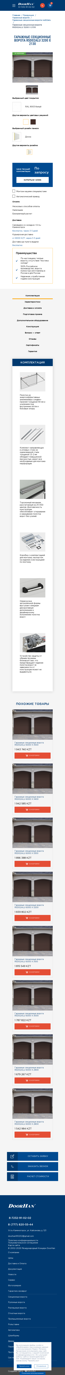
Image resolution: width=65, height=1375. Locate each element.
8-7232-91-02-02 (26, 7)
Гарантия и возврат (17, 1291)
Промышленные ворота (19, 1319)
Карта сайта (14, 1245)
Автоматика (14, 1330)
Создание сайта (21, 1371)
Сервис (11, 1280)
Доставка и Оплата (17, 1263)
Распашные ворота (17, 1308)
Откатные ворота (16, 1313)
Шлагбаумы (13, 1336)
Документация (15, 1269)
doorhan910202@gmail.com (21, 1236)
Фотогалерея (14, 1285)
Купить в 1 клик (32, 180)
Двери (11, 1341)
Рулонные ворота (16, 1302)
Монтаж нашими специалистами (31, 191)
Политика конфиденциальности (23, 1240)
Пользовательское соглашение (23, 1243)
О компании (13, 1252)
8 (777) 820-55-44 (20, 1224)
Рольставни (13, 1324)
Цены (10, 1258)
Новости (12, 1274)
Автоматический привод (27, 196)
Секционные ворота (17, 1297)
